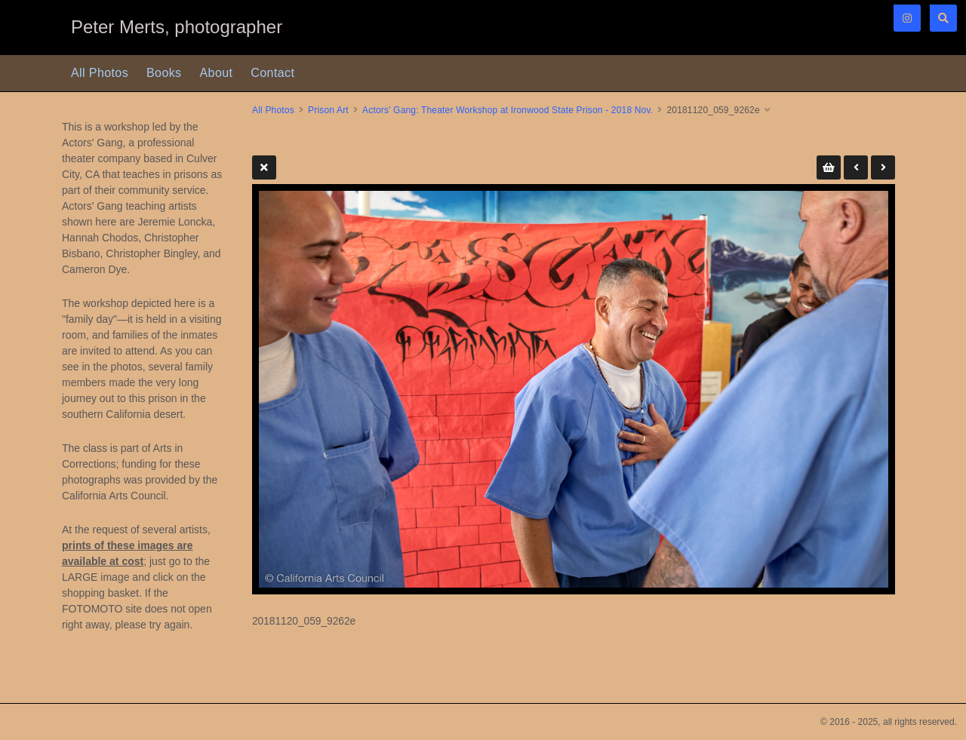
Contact (272, 72)
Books (163, 72)
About (216, 72)
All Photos (99, 72)
